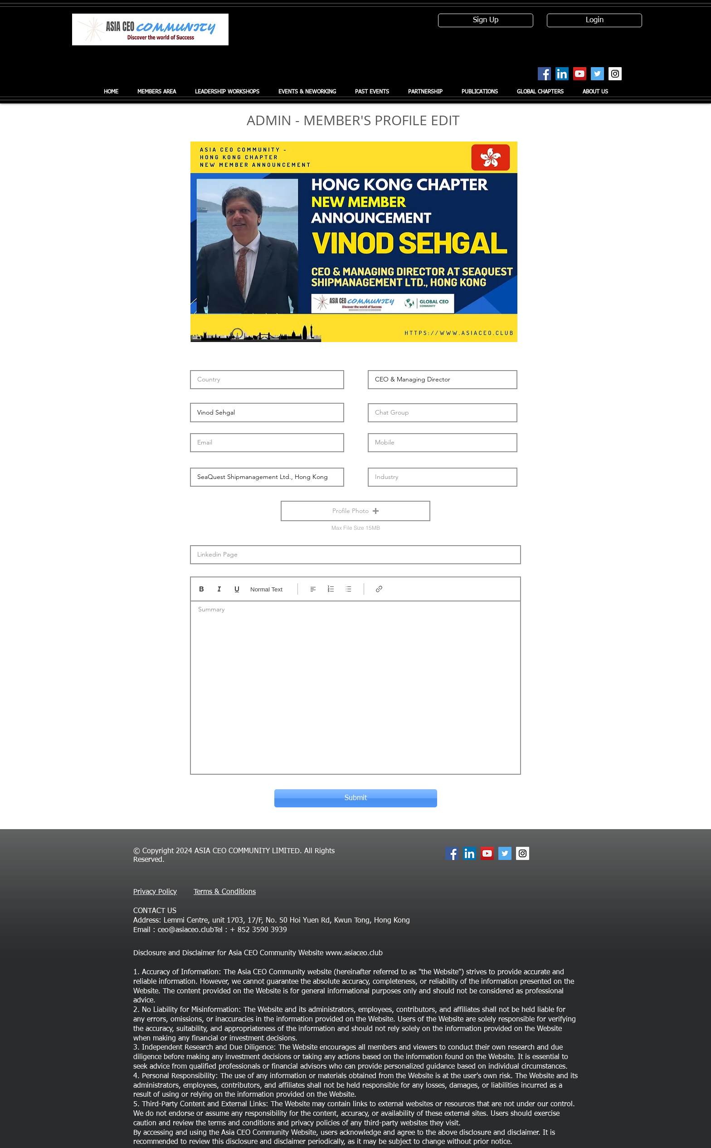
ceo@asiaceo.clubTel (190, 930)
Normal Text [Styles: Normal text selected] (266, 589)
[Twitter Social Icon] (597, 73)
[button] (355, 511)
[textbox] (355, 685)
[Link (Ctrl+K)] (379, 589)
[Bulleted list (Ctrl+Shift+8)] (348, 589)
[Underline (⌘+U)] (236, 589)
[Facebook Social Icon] (544, 73)
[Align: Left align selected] (313, 589)
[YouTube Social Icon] (579, 73)
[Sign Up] (485, 20)
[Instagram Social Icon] (615, 73)
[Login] (594, 20)
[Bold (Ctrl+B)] (201, 589)
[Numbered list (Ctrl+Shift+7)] (330, 589)
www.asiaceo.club (354, 953)
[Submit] (355, 798)
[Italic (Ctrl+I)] (219, 589)
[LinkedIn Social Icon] (562, 73)
